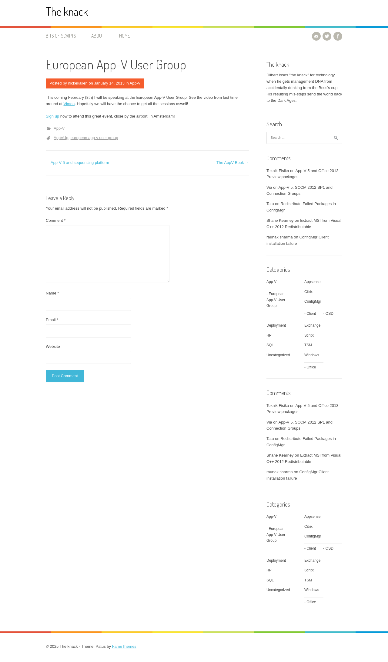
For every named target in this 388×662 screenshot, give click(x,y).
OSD (329, 313)
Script (309, 335)
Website (53, 346)
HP (269, 335)
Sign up (52, 116)
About (97, 36)
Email (52, 320)
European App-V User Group (275, 300)
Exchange (312, 325)
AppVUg (61, 137)
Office (311, 367)
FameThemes (124, 646)
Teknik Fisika (277, 170)
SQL (270, 345)
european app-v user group (94, 137)
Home (124, 36)
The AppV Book (232, 162)
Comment (55, 220)
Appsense (312, 282)
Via (269, 187)
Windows (311, 355)
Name (52, 293)
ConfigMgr (312, 301)
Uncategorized (278, 355)
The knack (67, 11)
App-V (135, 83)
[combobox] (304, 138)
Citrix (308, 292)
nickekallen (77, 83)
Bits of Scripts (61, 36)
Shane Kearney (280, 220)
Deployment (276, 325)
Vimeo (69, 103)
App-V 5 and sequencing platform (77, 162)
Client (311, 313)
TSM (308, 345)
